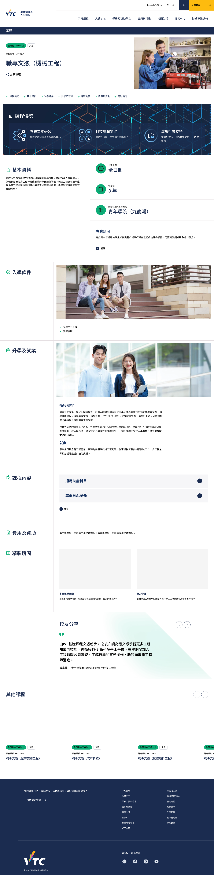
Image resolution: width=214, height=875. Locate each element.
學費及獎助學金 (121, 13)
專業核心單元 (76, 488)
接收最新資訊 (38, 795)
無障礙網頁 (172, 810)
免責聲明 (171, 799)
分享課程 (13, 67)
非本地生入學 (151, 4)
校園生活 (163, 13)
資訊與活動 (144, 13)
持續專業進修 (200, 13)
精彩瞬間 (120, 89)
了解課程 (83, 13)
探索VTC (180, 13)
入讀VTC (100, 13)
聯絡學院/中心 (173, 789)
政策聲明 (171, 805)
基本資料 (29, 89)
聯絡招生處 (172, 783)
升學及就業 (65, 89)
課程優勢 (12, 89)
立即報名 (198, 4)
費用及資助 (102, 89)
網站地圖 (171, 794)
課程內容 (83, 89)
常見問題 (171, 815)
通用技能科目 (76, 474)
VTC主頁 (126, 821)
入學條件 (47, 89)
